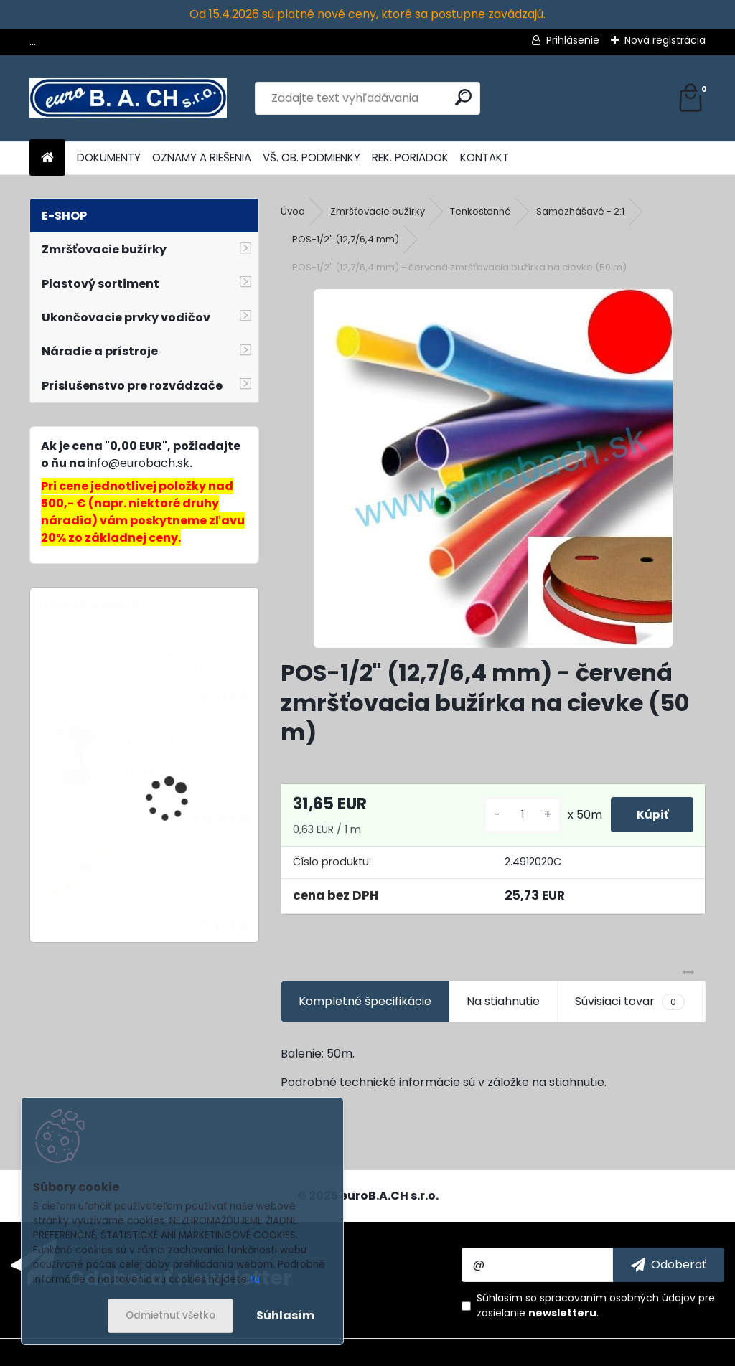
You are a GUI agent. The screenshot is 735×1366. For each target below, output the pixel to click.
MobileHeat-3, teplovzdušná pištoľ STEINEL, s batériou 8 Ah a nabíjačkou (182, 766)
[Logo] (128, 98)
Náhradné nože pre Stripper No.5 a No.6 (172, 662)
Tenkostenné (480, 211)
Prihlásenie (572, 40)
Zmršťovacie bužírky (377, 211)
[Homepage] (47, 158)
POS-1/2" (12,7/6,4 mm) (345, 239)
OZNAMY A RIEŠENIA (201, 157)
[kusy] (515, 814)
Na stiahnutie (503, 1001)
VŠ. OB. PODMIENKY (311, 157)
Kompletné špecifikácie (365, 1001)
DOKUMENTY (109, 157)
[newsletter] (669, 1264)
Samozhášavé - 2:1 (580, 211)
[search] (463, 97)
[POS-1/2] (493, 468)
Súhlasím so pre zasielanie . (596, 1305)
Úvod (293, 211)
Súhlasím (285, 1315)
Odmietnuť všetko (170, 1315)
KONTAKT (484, 157)
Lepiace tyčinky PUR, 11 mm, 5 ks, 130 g (178, 875)
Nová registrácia (665, 40)
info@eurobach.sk (138, 463)
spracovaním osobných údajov (618, 1298)
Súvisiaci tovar (630, 1001)
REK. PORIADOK (410, 157)
